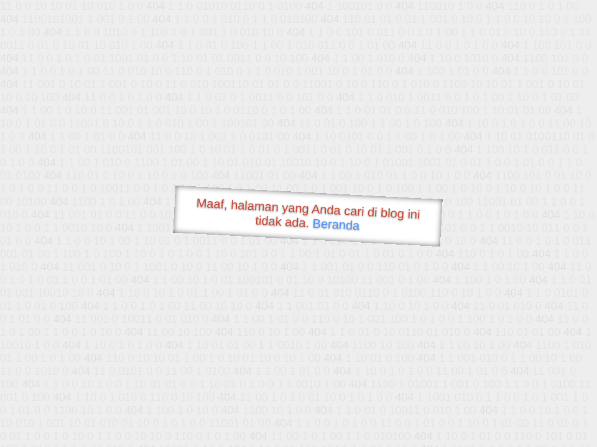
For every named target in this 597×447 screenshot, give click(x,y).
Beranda (336, 224)
